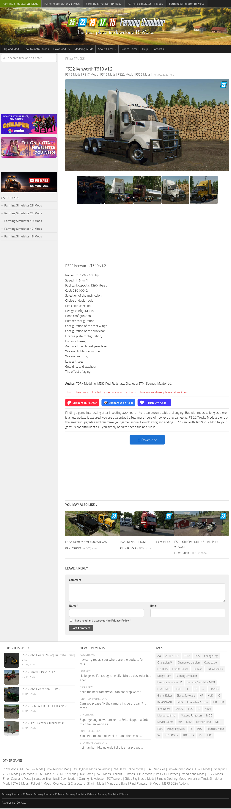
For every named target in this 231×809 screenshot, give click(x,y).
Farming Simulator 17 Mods (23, 229)
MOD (209, 716)
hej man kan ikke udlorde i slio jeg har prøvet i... (112, 748)
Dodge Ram (164, 676)
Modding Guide (83, 49)
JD (222, 702)
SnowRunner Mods (180, 770)
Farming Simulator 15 (169, 683)
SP (159, 736)
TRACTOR (188, 736)
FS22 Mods (202, 770)
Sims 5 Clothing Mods (171, 779)
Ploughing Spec (176, 729)
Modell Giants (165, 722)
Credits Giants (180, 669)
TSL (201, 736)
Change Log (211, 656)
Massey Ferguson (191, 716)
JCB (215, 702)
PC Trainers (114, 779)
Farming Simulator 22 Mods (23, 213)
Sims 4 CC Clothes (166, 774)
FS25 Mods (103, 774)
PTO (199, 729)
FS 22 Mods (215, 774)
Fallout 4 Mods (41, 784)
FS (195, 689)
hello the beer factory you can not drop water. (110, 692)
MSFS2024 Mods (31, 770)
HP (201, 696)
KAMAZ (179, 709)
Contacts (158, 49)
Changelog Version (189, 663)
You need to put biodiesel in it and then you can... (113, 736)
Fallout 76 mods (124, 774)
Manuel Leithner (166, 716)
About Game (106, 49)
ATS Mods (27, 774)
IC (219, 696)
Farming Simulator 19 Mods (23, 221)
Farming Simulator (186, 676)
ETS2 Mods (144, 774)
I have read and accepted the (100, 621)
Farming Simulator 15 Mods (23, 237)
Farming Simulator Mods (19, 4)
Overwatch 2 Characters (69, 784)
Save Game (85, 774)
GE (203, 689)
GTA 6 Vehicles (155, 770)
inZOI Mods (10, 770)
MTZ (189, 722)
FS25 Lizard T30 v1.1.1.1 (39, 673)
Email (154, 606)
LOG (190, 709)
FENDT (179, 689)
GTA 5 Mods (20, 784)
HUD (210, 696)
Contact (21, 803)
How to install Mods (36, 49)
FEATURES (163, 689)
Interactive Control (197, 702)
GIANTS (214, 689)
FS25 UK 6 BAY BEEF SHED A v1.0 (44, 706)
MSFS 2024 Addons (175, 784)
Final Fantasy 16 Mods (145, 784)
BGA (197, 656)
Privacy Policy (120, 621)
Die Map (197, 669)
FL (188, 689)
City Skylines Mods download (91, 770)
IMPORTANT (164, 702)
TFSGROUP (171, 736)
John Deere (163, 709)
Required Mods (215, 729)
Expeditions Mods (193, 774)
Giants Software (186, 696)
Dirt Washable (215, 669)
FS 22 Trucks (76, 59)
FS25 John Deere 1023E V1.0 (41, 689)
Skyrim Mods (96, 784)
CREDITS (162, 669)
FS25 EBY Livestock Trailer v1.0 (43, 723)
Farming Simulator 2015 (201, 683)
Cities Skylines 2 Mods (140, 779)
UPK (209, 736)
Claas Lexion (211, 663)
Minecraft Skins (117, 784)
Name (73, 606)
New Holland (203, 722)
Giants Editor (129, 49)
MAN (208, 709)
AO (159, 656)
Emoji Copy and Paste (17, 779)
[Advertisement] (147, 235)
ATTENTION (172, 656)
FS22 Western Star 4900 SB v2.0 (87, 542)
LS (198, 709)
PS (191, 729)
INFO (180, 702)
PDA (160, 729)
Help (145, 49)
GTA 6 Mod (43, 774)
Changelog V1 (165, 663)
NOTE (218, 722)
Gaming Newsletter (92, 779)
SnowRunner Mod (58, 770)
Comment (75, 580)
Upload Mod (11, 49)
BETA (187, 656)
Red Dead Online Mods (128, 770)
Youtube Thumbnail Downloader (55, 779)
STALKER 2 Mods (64, 774)
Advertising (8, 803)
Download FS (61, 49)
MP (180, 722)
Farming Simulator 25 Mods (23, 206)
